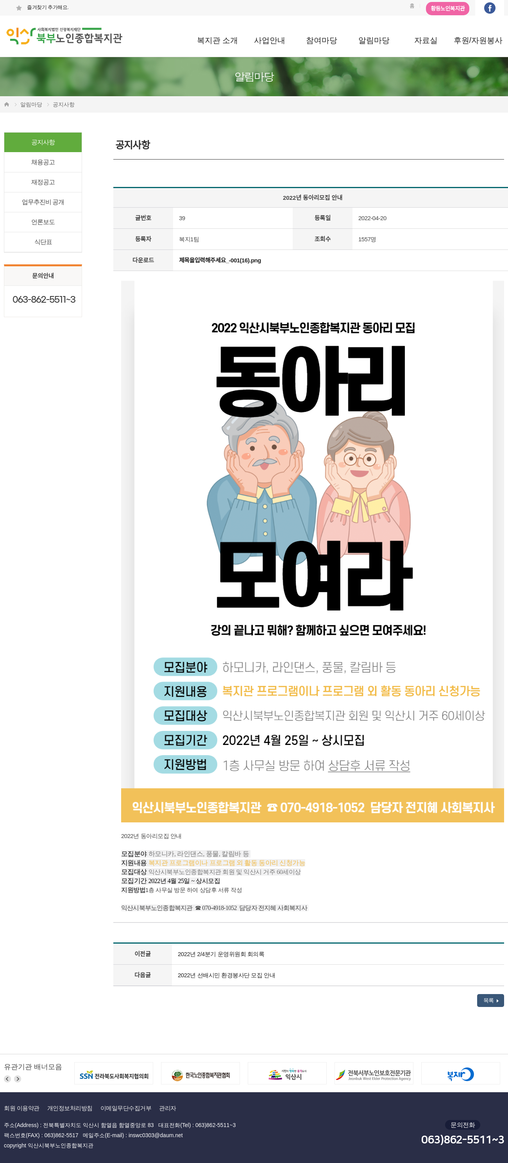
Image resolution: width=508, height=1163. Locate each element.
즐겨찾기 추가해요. (42, 7)
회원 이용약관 (21, 1108)
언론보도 (43, 222)
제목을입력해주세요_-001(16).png (220, 260)
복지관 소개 (217, 40)
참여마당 (321, 40)
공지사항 (43, 142)
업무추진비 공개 (43, 202)
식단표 (43, 242)
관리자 (167, 1108)
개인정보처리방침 (70, 1108)
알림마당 (374, 40)
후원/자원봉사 (478, 40)
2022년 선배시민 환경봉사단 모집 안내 (226, 975)
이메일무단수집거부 (126, 1108)
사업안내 (269, 40)
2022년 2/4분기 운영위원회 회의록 (221, 954)
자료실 (426, 40)
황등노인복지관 (448, 8)
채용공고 (43, 162)
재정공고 (43, 182)
